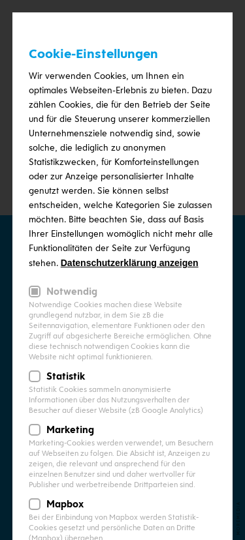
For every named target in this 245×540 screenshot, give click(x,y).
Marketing (70, 430)
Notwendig (71, 291)
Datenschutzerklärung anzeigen (130, 263)
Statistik (65, 376)
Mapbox (65, 504)
